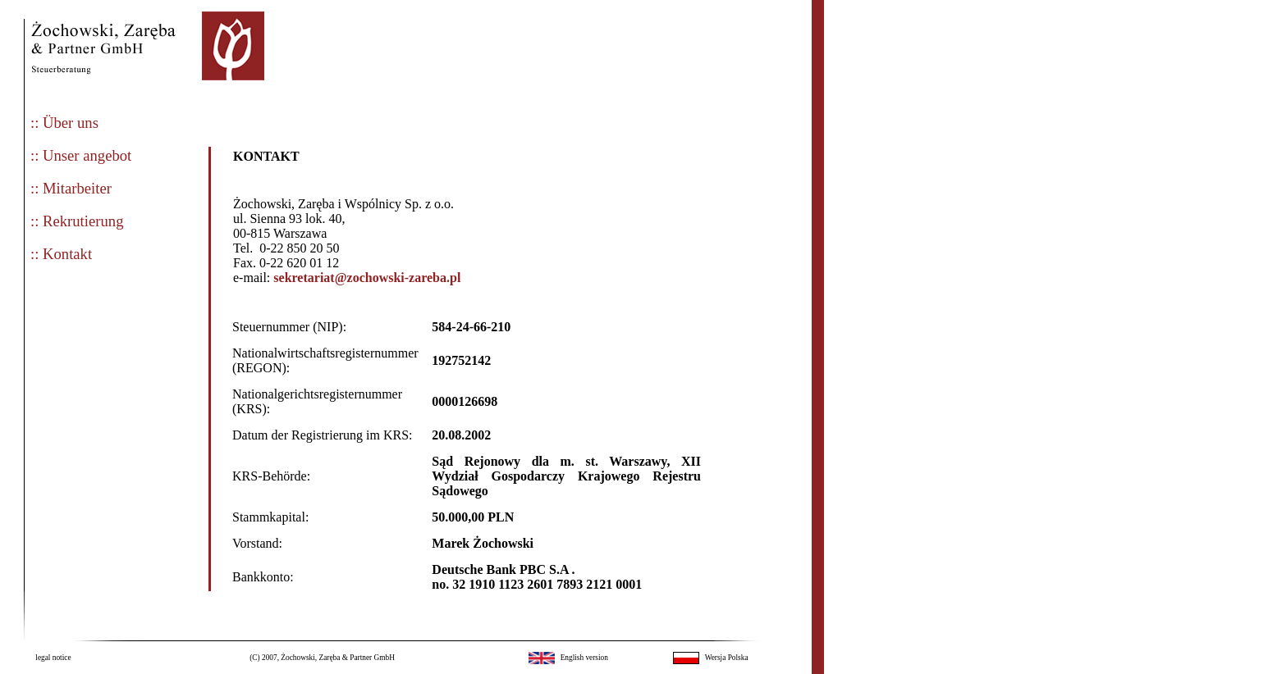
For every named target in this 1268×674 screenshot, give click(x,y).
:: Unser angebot (80, 155)
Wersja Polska (726, 658)
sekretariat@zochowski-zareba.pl (366, 278)
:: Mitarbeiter (71, 188)
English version (584, 658)
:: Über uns (64, 122)
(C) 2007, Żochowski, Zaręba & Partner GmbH (322, 658)
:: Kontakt (61, 253)
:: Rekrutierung (76, 221)
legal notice (53, 658)
